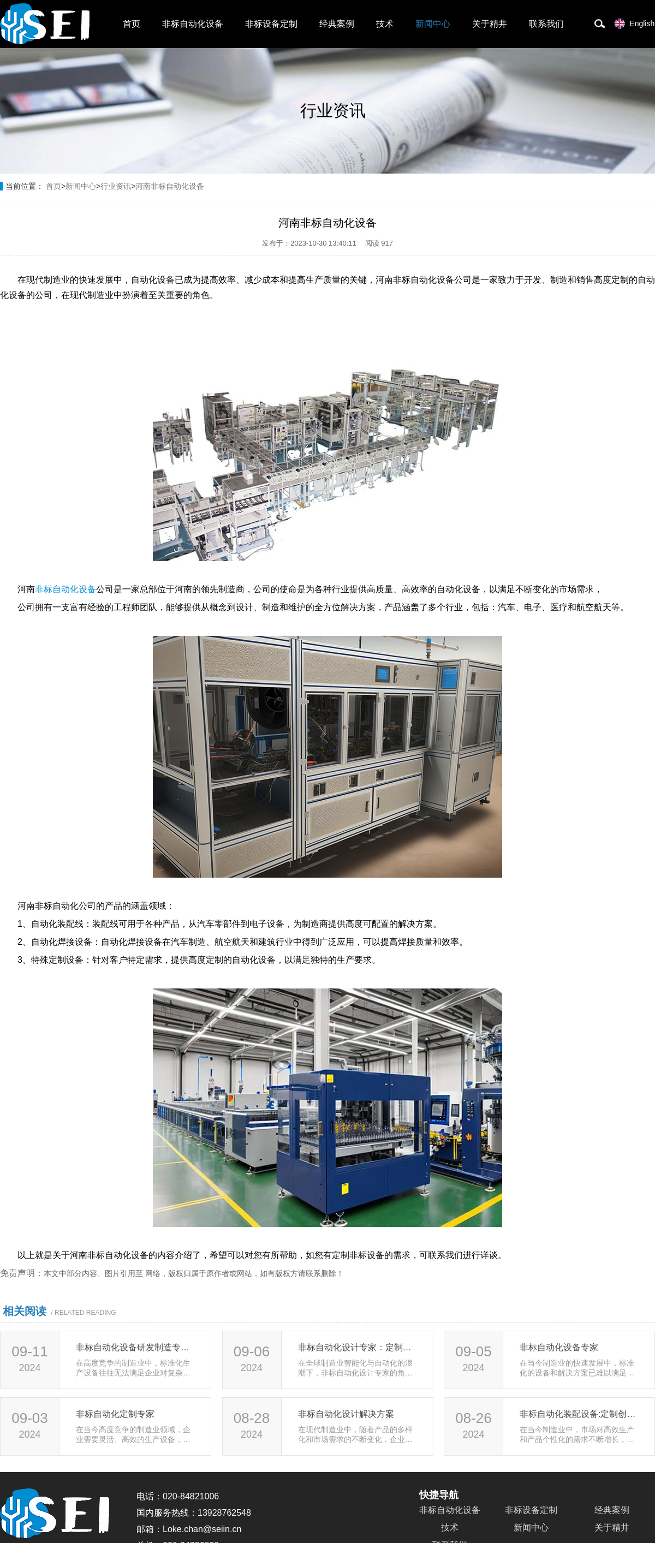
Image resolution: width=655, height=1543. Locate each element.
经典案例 (336, 23)
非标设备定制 (271, 23)
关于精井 (489, 23)
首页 (131, 23)
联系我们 (546, 23)
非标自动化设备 (192, 23)
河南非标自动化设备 (169, 186)
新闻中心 (432, 23)
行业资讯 (115, 186)
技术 (385, 23)
